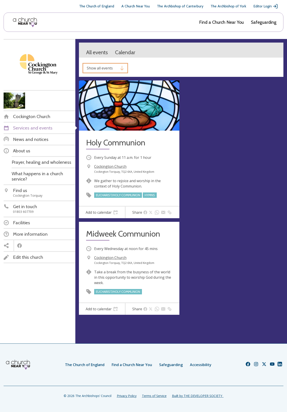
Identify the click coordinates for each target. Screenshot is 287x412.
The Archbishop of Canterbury (180, 6)
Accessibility (200, 364)
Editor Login (265, 6)
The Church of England (96, 6)
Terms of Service (154, 396)
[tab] (102, 212)
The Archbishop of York (228, 6)
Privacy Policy (127, 396)
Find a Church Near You (221, 22)
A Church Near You (135, 6)
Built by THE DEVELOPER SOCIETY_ (198, 396)
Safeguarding (263, 22)
